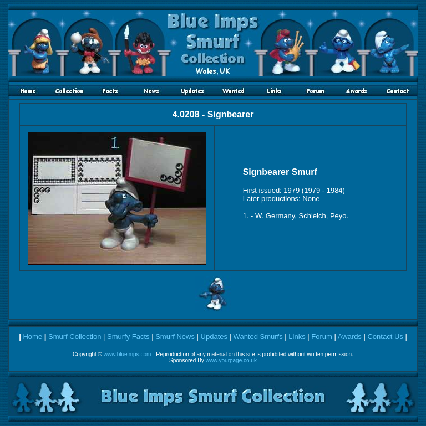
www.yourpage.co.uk (231, 360)
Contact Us (385, 336)
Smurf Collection (74, 336)
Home (32, 336)
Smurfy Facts (128, 336)
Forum (321, 336)
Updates (214, 336)
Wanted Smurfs (258, 336)
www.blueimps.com (127, 354)
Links (296, 336)
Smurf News (175, 336)
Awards (350, 336)
